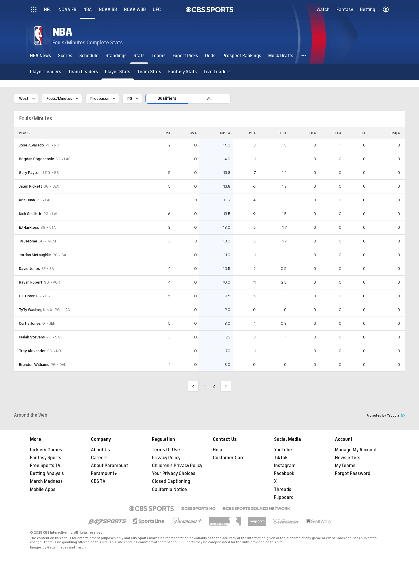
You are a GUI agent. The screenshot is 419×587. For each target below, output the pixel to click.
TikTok (280, 458)
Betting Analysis (47, 473)
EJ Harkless (29, 227)
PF (252, 133)
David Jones (29, 268)
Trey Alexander (32, 350)
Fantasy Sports (45, 458)
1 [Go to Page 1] (205, 386)
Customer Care (229, 458)
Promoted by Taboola (386, 415)
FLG (312, 133)
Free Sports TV (45, 466)
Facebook (284, 473)
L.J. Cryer (27, 296)
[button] (304, 56)
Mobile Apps (42, 489)
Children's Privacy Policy (177, 466)
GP (167, 133)
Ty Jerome (28, 241)
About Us (100, 450)
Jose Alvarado (31, 145)
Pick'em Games (46, 450)
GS (193, 133)
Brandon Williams (34, 364)
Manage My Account (356, 450)
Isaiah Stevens (32, 337)
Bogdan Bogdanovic (36, 158)
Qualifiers (166, 98)
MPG (225, 133)
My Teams (345, 466)
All (209, 98)
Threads (282, 489)
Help (217, 450)
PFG (282, 133)
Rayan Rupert (31, 282)
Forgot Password (352, 473)
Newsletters (347, 458)
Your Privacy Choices (173, 473)
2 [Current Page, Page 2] (214, 386)
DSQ (395, 133)
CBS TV (98, 481)
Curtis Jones (30, 323)
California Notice (169, 489)
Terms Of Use (166, 450)
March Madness (46, 481)
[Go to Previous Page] (193, 386)
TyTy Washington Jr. (36, 309)
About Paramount (109, 466)
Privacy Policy (166, 458)
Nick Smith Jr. (30, 213)
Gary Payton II (31, 172)
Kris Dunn (27, 200)
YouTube (283, 450)
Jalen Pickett (30, 186)
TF (338, 133)
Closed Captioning (171, 481)
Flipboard (284, 497)
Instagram (285, 466)
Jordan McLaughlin (35, 254)
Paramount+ (104, 473)
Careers (99, 458)
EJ (363, 133)
